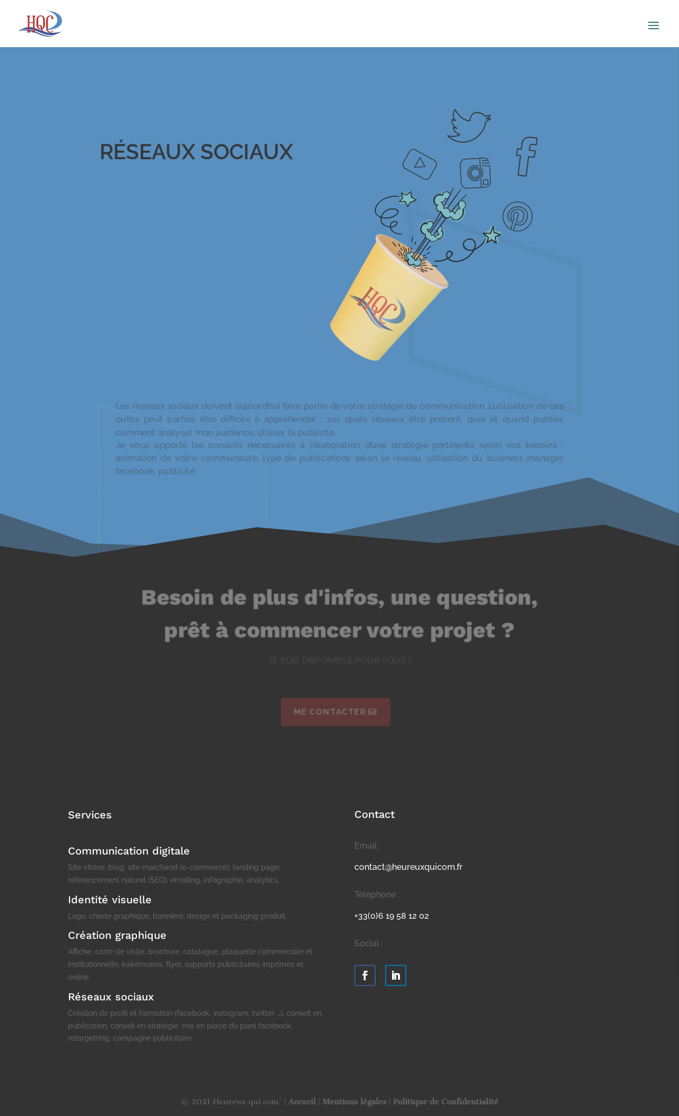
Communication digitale (129, 850)
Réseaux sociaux (111, 996)
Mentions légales (354, 1101)
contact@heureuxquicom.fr (408, 867)
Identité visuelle (110, 899)
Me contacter (330, 712)
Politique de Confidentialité (445, 1101)
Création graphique (117, 935)
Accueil (302, 1101)
